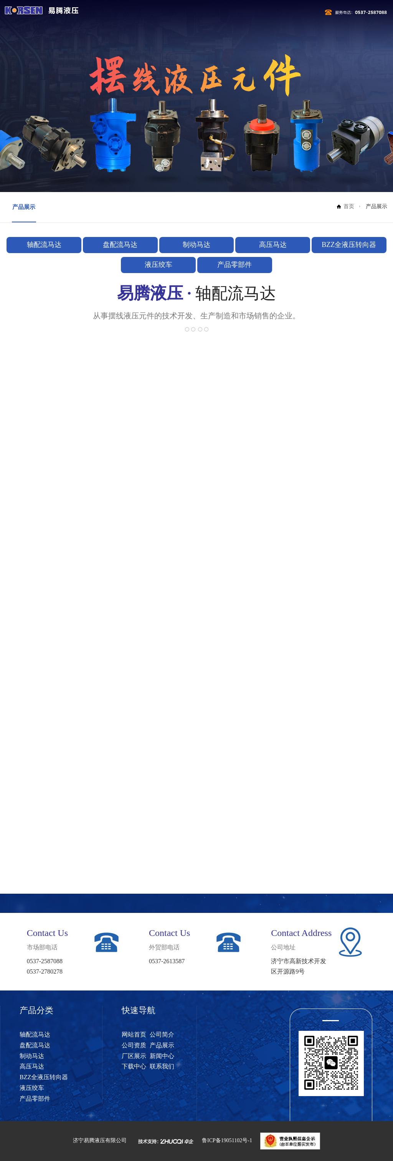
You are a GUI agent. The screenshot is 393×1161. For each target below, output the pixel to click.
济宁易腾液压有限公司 (100, 1140)
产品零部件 (234, 264)
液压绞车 (158, 264)
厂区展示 (295, 13)
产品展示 (249, 13)
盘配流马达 (120, 244)
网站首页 (109, 13)
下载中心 (156, 24)
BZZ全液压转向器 (349, 244)
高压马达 (273, 244)
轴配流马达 (44, 244)
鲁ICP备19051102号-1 (227, 1140)
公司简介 (156, 13)
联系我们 (202, 24)
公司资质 (202, 13)
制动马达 (196, 244)
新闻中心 (109, 24)
